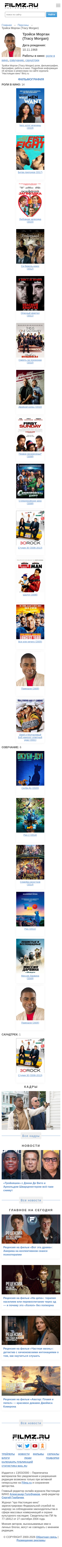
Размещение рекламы (31, 1540)
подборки (52, 1458)
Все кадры (31, 1136)
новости (24, 1454)
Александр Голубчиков (25, 1494)
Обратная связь (46, 1537)
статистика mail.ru (14, 1466)
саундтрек (32, 60)
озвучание (17, 60)
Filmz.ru (27, 1482)
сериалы (53, 1454)
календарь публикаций (17, 1462)
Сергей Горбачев (13, 1497)
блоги (6, 1458)
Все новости (31, 1200)
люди (27, 1458)
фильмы (38, 1454)
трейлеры (8, 1454)
